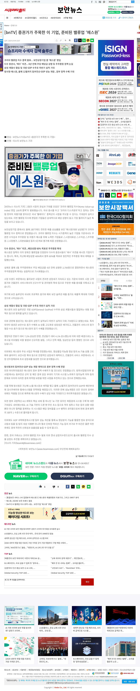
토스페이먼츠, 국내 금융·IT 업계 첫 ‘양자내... (22, 563)
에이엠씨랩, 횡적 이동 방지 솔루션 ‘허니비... (116, 265)
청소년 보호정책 (47, 670)
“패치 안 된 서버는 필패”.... (116, 242)
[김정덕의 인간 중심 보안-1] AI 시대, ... (19, 568)
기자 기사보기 (85, 456)
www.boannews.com (48, 449)
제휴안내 (73, 670)
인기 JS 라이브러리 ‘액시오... (117, 245)
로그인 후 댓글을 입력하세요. (42, 582)
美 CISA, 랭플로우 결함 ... (115, 248)
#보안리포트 (56, 17)
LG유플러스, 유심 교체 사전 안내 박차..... (115, 262)
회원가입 (13, 2)
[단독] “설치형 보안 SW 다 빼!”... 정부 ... (115, 118)
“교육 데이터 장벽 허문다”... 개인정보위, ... (68, 558)
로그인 (6, 2)
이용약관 (23, 670)
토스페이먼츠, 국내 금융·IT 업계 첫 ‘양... (115, 268)
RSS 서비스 (92, 670)
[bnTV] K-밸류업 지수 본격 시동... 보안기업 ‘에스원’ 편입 (29, 504)
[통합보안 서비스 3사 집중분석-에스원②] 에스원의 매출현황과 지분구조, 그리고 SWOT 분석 (42, 497)
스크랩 (28, 2)
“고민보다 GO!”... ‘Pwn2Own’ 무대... (66, 568)
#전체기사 (18, 17)
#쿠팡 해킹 (68, 17)
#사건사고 (44, 17)
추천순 (116, 280)
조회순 (103, 280)
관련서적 (81, 670)
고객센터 (65, 670)
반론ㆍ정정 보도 (129, 681)
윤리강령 (57, 670)
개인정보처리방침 (34, 670)
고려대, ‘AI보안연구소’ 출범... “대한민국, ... (116, 127)
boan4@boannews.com (28, 443)
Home (6, 25)
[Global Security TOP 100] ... (16, 573)
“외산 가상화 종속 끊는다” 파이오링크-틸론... (117, 271)
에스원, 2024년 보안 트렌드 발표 (19, 501)
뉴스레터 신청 (36, 2)
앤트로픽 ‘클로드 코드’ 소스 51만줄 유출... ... (117, 130)
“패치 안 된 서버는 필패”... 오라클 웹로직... (68, 563)
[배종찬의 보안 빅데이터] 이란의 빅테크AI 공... (22, 558)
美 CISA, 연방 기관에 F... (115, 254)
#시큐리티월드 (31, 17)
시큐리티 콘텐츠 (127, 17)
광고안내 (15, 670)
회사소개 (7, 670)
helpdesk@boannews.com (108, 677)
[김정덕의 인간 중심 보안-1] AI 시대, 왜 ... (115, 124)
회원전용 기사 (111, 17)
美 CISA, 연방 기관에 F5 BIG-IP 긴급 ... (114, 133)
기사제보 (20, 2)
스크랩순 (129, 280)
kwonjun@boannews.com (68, 683)
